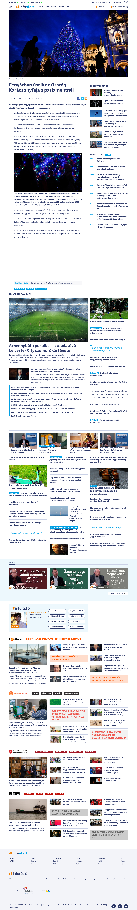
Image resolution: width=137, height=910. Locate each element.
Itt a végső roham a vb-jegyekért (27, 533)
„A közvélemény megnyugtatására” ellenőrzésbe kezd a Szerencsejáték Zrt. (67, 530)
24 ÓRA (108, 154)
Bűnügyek (79, 861)
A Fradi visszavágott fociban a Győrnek (107, 322)
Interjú (55, 861)
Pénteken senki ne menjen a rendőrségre (107, 340)
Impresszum (50, 905)
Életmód (56, 864)
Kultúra (33, 861)
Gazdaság (12, 864)
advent (30, 289)
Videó (100, 864)
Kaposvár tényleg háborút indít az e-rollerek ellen (26, 487)
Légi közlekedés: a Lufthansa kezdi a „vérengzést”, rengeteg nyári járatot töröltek (65, 480)
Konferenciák (62, 639)
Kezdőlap (18, 283)
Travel (49, 794)
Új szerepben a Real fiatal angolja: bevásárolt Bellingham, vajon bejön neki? (109, 735)
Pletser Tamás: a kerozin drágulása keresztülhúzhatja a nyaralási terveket (21, 450)
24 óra (41, 6)
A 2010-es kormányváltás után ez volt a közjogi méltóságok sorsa (39, 405)
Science (59, 794)
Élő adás (57, 611)
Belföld (26, 283)
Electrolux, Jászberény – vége (106, 527)
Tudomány (34, 858)
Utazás (58, 693)
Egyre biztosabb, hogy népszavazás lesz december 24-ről (81, 450)
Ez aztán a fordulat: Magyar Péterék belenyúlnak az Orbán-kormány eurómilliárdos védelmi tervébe (24, 670)
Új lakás (76, 639)
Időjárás (122, 864)
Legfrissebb (101, 858)
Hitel (36, 693)
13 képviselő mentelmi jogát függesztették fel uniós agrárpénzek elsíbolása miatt (68, 459)
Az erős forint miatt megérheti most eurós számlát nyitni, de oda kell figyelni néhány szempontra (108, 459)
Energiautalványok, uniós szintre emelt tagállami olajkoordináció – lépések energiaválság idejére (77, 514)
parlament (19, 289)
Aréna (126, 879)
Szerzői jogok (97, 905)
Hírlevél (122, 861)
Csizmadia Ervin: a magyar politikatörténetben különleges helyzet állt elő (43, 409)
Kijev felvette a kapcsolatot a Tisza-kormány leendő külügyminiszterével (43, 412)
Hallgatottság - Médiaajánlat (35, 905)
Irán (69, 6)
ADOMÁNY (90, 752)
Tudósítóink (57, 858)
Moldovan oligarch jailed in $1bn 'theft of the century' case (108, 835)
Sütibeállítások (14, 907)
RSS (104, 905)
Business (29, 794)
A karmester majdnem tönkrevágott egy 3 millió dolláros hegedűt (104, 491)
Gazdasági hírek (112, 879)
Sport (39, 794)
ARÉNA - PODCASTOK (118, 6)
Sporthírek (97, 879)
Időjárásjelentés (62, 879)
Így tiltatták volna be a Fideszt (24, 416)
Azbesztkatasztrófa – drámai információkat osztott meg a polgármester (106, 330)
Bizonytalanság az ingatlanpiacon (104, 404)
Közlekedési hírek (44, 879)
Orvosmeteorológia (80, 879)
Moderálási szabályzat (83, 905)
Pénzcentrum (33, 639)
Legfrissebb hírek (26, 879)
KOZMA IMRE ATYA (44, 752)
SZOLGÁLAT (61, 752)
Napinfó (78, 864)
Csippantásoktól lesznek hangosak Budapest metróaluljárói (49, 450)
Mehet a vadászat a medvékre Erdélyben (107, 367)
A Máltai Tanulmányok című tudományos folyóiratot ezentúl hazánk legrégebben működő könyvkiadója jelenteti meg (26, 783)
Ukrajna (62, 6)
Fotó (121, 858)
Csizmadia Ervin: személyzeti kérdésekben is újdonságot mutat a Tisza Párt (112, 450)
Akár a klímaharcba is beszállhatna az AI (67, 539)
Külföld (11, 861)
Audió (100, 861)
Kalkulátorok (71, 693)
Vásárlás (46, 693)
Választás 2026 (51, 6)
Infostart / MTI (15, 98)
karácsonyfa (41, 289)
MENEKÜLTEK (75, 752)
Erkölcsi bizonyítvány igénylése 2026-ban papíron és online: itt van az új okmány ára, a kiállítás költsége (28, 725)
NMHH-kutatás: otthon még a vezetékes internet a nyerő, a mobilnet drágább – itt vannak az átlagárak (27, 514)
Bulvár (78, 858)
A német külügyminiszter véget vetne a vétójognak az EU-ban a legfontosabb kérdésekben (110, 394)
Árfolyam (47, 639)
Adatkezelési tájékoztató (65, 905)
